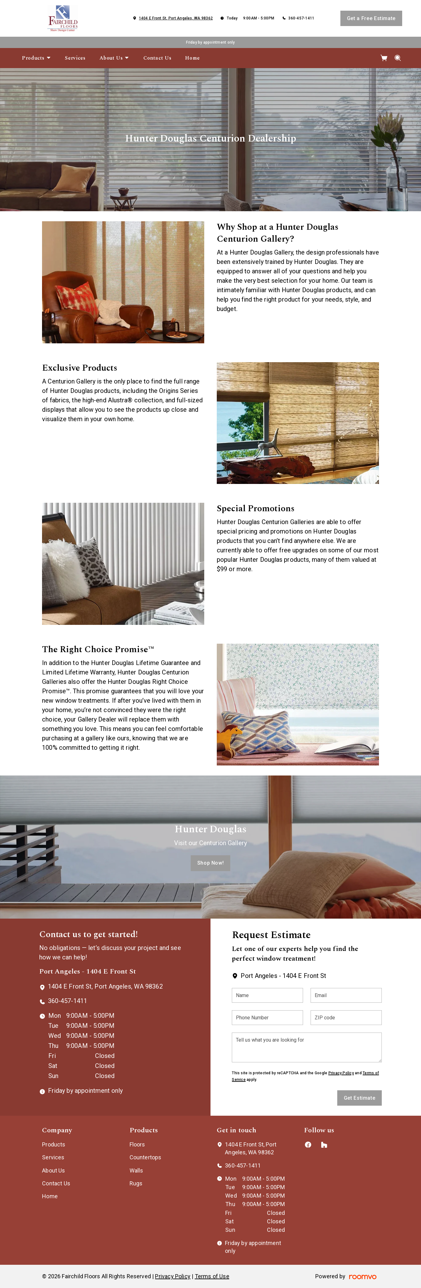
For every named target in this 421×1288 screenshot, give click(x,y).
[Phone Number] (267, 1017)
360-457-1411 (301, 18)
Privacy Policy (341, 1073)
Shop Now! (210, 863)
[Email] (346, 995)
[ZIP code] (346, 1017)
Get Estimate (360, 1098)
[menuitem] (36, 58)
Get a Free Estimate (371, 18)
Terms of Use (212, 1276)
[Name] (267, 995)
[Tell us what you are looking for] (307, 1047)
